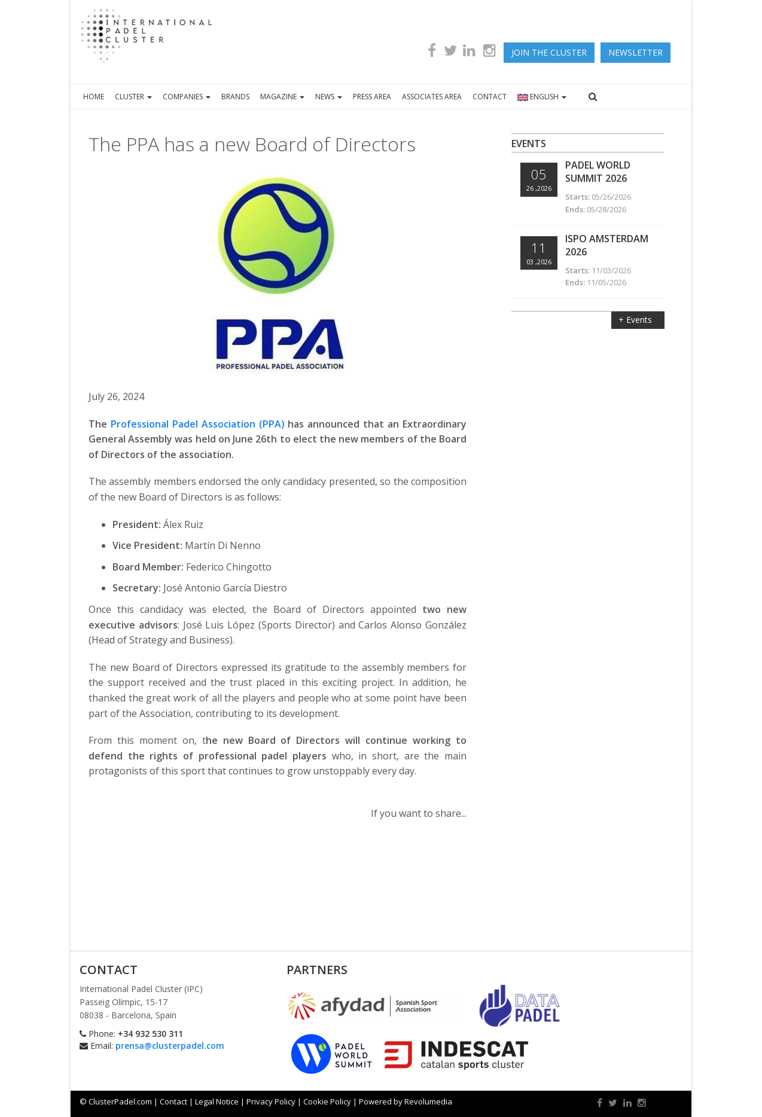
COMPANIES (187, 96)
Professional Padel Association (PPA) (198, 424)
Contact (173, 1101)
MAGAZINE (282, 96)
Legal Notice (217, 1101)
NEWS (328, 96)
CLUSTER (133, 96)
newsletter (635, 52)
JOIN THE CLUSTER (549, 52)
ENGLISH (541, 96)
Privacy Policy (270, 1101)
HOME (93, 96)
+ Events (636, 319)
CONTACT (490, 96)
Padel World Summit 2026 (597, 171)
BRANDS (235, 96)
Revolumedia (428, 1101)
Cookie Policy (327, 1101)
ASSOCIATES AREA (432, 96)
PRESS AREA (372, 96)
